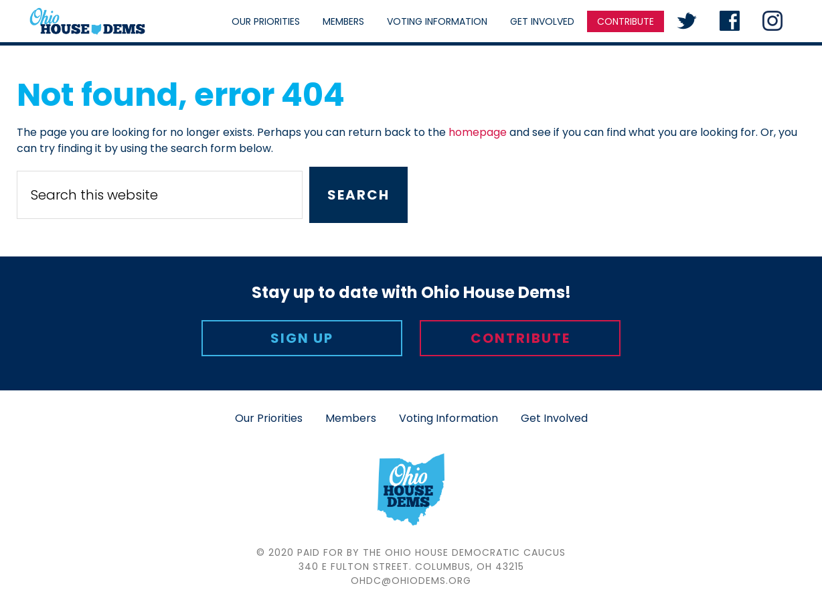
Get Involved (554, 418)
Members (350, 418)
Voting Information (448, 418)
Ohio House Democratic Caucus (87, 21)
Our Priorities (269, 418)
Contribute (520, 338)
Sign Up (301, 338)
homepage (477, 132)
